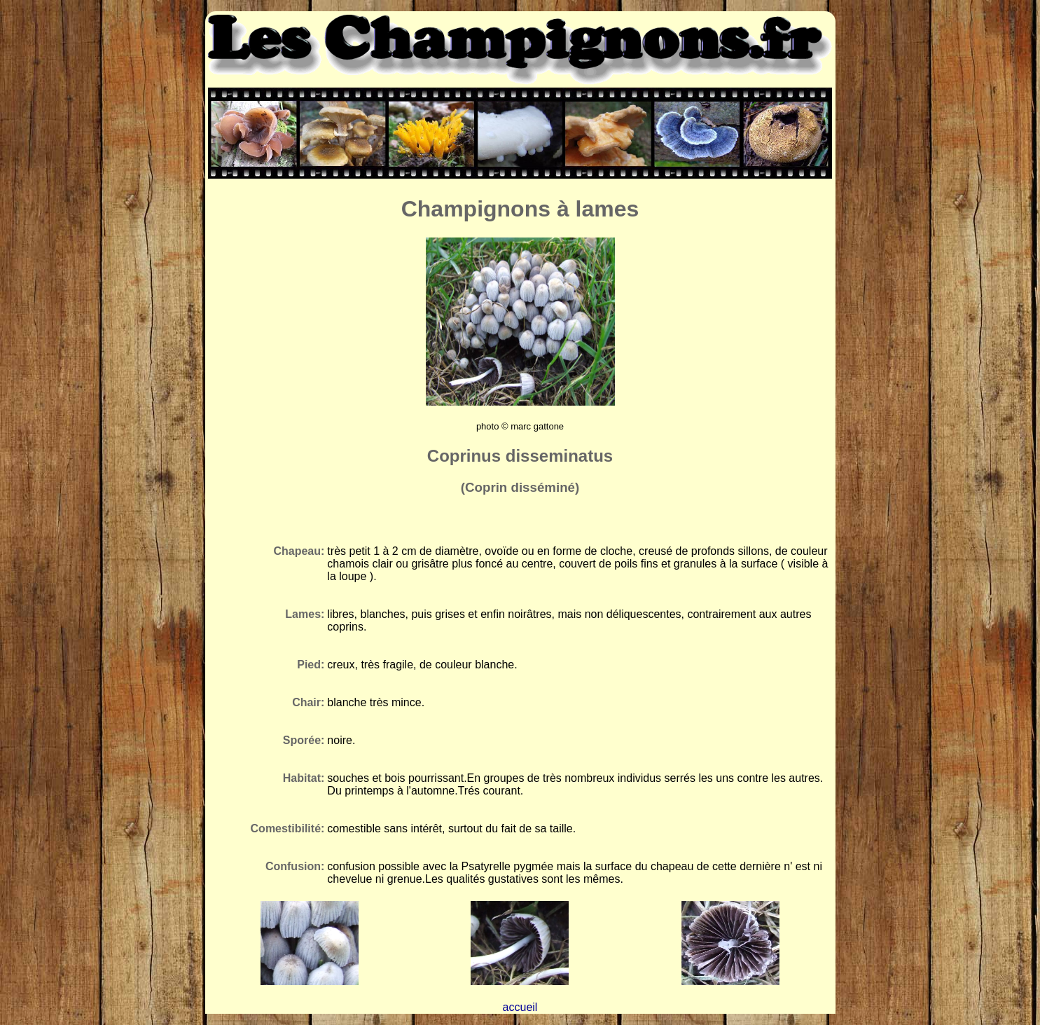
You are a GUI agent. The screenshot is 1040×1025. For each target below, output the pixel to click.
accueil (520, 1007)
